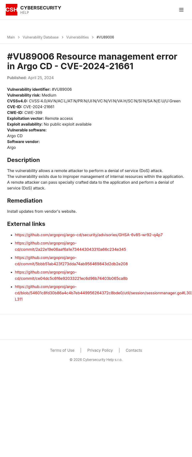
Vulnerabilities (77, 37)
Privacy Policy (100, 350)
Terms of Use (62, 350)
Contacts (134, 350)
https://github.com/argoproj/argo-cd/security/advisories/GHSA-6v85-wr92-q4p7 (89, 234)
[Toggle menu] (181, 10)
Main (11, 37)
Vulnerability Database (41, 37)
